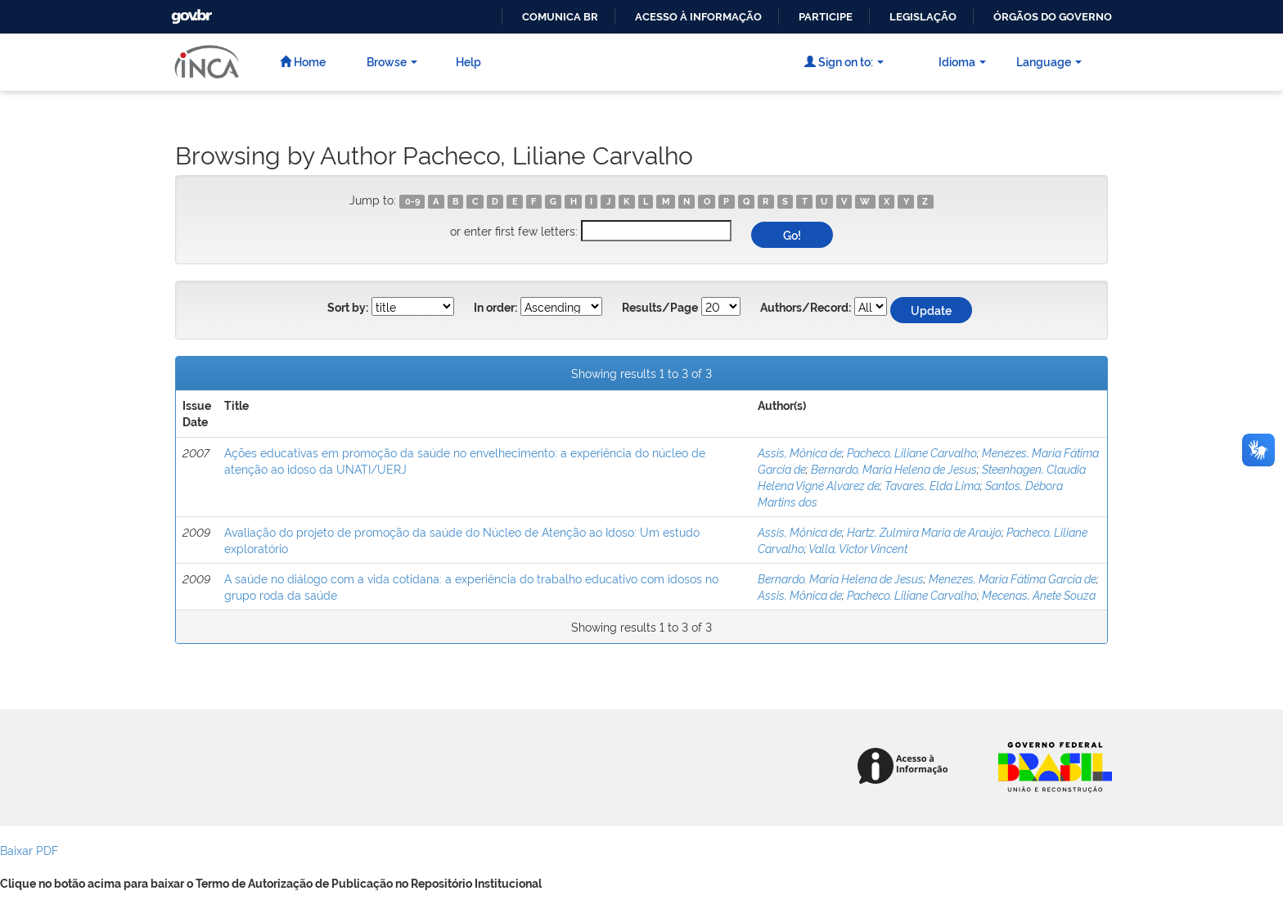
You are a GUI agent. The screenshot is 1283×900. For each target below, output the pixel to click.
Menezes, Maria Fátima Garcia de (1012, 578)
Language (1049, 61)
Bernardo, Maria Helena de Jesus (894, 468)
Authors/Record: (805, 307)
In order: (495, 307)
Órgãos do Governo (1052, 17)
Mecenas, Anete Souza (1039, 594)
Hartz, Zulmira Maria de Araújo (924, 531)
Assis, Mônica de (800, 452)
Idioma (962, 61)
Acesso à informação (698, 17)
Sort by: (347, 307)
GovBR (190, 12)
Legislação (923, 17)
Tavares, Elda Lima (932, 485)
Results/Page (660, 307)
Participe (826, 17)
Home (303, 61)
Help (468, 61)
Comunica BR (560, 17)
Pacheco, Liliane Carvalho (912, 452)
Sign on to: (844, 61)
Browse (392, 61)
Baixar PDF (29, 849)
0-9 (412, 201)
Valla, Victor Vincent (857, 548)
